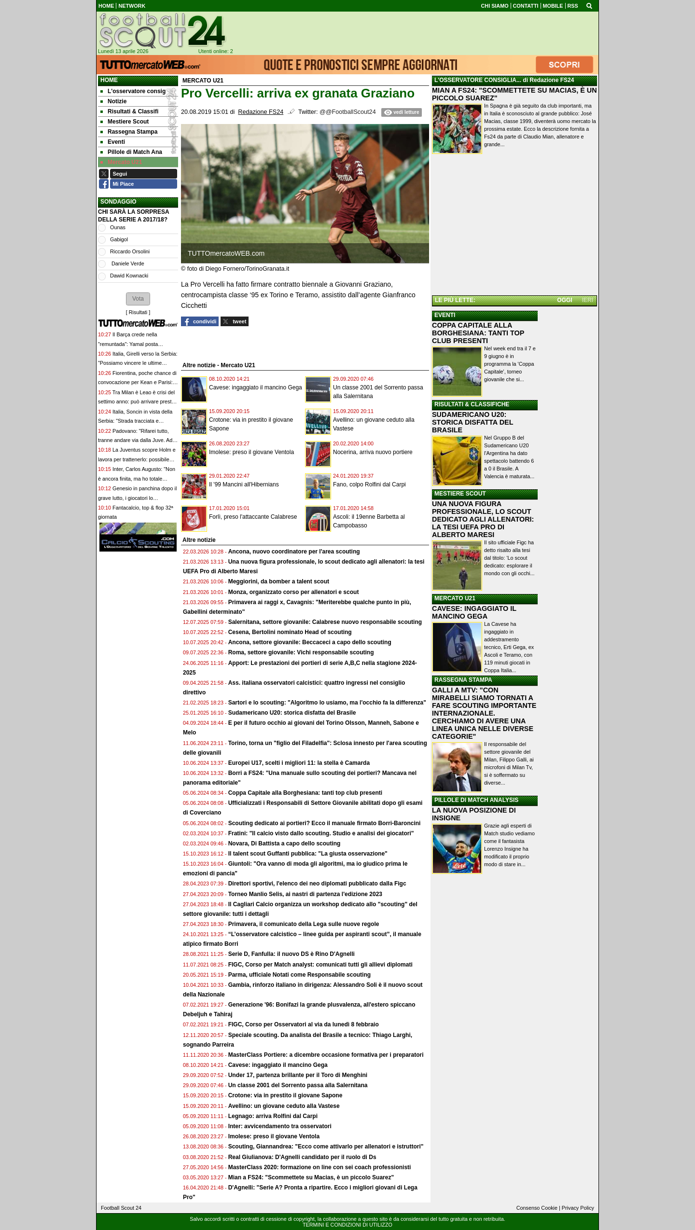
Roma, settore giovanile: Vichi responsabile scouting (301, 652)
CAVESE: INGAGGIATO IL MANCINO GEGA (474, 612)
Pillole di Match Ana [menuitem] (131, 152)
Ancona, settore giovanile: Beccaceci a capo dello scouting (309, 642)
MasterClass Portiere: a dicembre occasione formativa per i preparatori (326, 1054)
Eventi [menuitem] (112, 141)
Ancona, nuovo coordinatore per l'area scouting (294, 551)
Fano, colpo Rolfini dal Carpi (369, 484)
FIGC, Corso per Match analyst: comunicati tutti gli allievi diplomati (321, 964)
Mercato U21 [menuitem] (121, 162)
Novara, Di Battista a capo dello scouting (284, 843)
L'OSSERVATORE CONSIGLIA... (477, 80)
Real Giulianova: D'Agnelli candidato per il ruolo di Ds (302, 1157)
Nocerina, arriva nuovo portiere (373, 452)
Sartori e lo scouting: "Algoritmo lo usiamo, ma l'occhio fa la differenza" (327, 702)
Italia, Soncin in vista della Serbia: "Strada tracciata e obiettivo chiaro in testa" (135, 421)
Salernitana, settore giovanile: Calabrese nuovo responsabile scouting (325, 622)
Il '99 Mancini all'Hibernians (244, 484)
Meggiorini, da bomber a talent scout (278, 581)
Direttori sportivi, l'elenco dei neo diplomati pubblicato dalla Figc (317, 883)
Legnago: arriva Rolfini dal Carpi (273, 1116)
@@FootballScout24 (348, 112)
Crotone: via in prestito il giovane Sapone (285, 1095)
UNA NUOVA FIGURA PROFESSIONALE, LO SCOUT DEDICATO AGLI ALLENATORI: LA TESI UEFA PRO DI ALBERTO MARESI (483, 519)
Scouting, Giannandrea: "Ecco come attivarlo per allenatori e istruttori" (326, 1146)
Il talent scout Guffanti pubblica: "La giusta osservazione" (308, 853)
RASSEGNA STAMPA (463, 680)
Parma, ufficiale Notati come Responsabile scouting (299, 974)
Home (109, 80)
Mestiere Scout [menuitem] (124, 121)
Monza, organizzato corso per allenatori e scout (293, 592)
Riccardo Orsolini (130, 251)
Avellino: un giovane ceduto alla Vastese (284, 1106)
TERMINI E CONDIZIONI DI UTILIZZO (347, 1225)
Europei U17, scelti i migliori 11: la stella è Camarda (299, 763)
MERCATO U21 (454, 598)
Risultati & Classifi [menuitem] (129, 111)
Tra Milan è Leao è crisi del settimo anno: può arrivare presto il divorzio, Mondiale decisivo (136, 401)
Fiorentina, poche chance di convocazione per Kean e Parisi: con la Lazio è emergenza (137, 382)
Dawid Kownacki (129, 275)
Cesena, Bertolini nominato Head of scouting (290, 632)
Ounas (117, 227)
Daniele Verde (127, 263)
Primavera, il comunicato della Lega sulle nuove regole (303, 924)
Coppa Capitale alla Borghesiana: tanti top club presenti (305, 792)
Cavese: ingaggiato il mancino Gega (255, 387)
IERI (587, 300)
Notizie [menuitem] (113, 101)
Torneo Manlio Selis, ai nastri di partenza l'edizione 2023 (305, 894)
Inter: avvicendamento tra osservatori (280, 1126)
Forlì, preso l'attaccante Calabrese (253, 516)
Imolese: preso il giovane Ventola (251, 452)
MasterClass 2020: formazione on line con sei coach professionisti (319, 1167)
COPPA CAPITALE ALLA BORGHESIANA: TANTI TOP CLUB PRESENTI (478, 333)
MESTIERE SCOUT (460, 493)
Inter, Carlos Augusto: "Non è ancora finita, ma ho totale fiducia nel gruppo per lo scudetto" (137, 478)
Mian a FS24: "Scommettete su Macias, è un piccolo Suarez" (311, 1177)
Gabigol (119, 239)
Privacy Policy (578, 1208)
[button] (138, 298)
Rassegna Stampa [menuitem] (128, 131)
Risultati (138, 312)
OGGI (564, 300)
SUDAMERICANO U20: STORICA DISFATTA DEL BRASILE (472, 422)
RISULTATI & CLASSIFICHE (471, 404)
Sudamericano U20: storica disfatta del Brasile (292, 712)
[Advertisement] (514, 226)
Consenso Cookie (536, 1208)
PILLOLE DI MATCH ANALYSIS (476, 800)
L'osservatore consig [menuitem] (133, 91)
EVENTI (444, 315)
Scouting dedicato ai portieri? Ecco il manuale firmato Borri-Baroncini (324, 823)
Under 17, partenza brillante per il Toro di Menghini (297, 1075)
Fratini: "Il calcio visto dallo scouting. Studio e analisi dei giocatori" (321, 833)
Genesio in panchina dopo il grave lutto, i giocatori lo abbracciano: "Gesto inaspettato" (137, 497)
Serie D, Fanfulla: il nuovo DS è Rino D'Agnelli (291, 954)
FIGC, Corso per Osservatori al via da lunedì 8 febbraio (303, 1024)
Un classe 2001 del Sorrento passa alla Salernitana (298, 1085)
